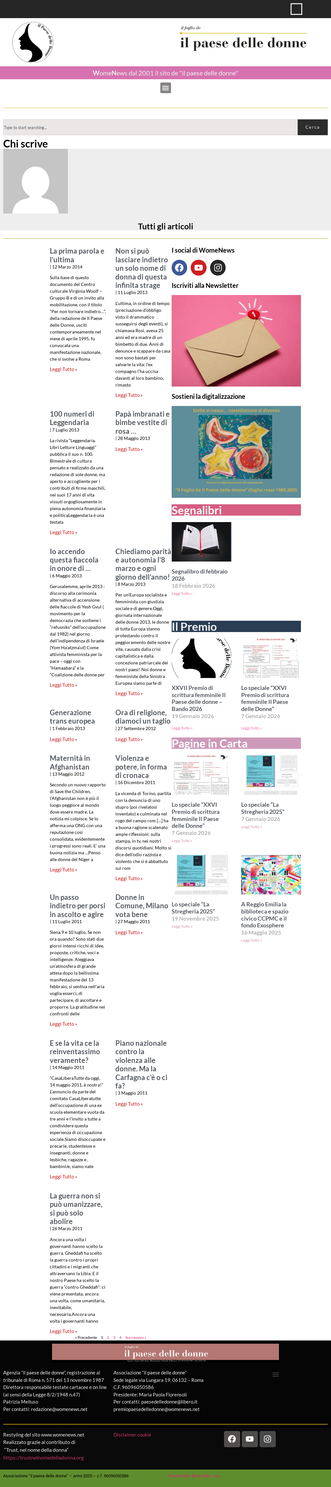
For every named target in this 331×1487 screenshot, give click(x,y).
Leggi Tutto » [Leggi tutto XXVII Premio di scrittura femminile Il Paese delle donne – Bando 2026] (182, 728)
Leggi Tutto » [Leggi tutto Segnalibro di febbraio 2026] (182, 593)
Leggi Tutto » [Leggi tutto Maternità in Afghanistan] (63, 869)
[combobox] (150, 127)
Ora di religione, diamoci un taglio (143, 716)
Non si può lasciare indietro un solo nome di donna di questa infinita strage (141, 268)
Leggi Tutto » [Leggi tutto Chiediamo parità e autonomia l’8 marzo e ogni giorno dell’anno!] (129, 693)
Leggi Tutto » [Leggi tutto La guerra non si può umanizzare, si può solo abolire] (63, 1331)
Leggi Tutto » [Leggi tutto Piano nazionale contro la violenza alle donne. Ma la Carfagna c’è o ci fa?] (129, 1104)
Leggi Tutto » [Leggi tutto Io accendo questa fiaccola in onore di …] (63, 685)
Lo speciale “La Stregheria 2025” (262, 808)
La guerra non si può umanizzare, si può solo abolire (76, 1209)
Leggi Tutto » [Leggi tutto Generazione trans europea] (63, 739)
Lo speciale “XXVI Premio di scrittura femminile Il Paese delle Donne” (265, 698)
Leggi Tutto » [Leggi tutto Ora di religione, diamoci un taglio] (129, 739)
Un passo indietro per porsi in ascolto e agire (77, 906)
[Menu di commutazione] (296, 9)
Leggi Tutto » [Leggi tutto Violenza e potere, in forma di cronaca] (129, 878)
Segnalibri (197, 510)
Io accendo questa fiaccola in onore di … (74, 560)
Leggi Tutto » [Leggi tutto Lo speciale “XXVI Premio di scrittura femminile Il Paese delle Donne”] (251, 728)
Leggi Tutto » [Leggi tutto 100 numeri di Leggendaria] (63, 532)
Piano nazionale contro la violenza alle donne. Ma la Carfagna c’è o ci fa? (141, 1064)
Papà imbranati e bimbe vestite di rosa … (142, 422)
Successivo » (135, 1337)
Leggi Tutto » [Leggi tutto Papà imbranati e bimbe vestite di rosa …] (129, 449)
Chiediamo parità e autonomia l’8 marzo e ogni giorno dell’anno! (143, 564)
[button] (165, 87)
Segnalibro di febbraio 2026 (200, 575)
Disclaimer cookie (132, 1435)
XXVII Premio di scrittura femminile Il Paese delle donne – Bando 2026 (199, 698)
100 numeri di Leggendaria (72, 418)
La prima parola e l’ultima (77, 255)
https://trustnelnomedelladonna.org (43, 1457)
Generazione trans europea (72, 716)
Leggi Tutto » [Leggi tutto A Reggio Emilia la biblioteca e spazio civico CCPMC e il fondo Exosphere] (251, 940)
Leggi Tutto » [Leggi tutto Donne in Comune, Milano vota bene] (129, 932)
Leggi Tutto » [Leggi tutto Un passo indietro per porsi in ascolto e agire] (63, 1024)
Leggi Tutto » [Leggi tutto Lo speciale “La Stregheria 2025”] (251, 826)
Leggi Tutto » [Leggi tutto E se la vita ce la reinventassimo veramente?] (63, 1176)
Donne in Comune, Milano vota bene (141, 906)
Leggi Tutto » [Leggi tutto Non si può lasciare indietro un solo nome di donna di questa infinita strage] (129, 395)
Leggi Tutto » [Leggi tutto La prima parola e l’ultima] (63, 369)
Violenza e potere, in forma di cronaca (141, 767)
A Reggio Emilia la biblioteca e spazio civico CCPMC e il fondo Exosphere (264, 915)
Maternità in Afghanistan (70, 762)
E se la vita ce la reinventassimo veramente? (75, 1052)
